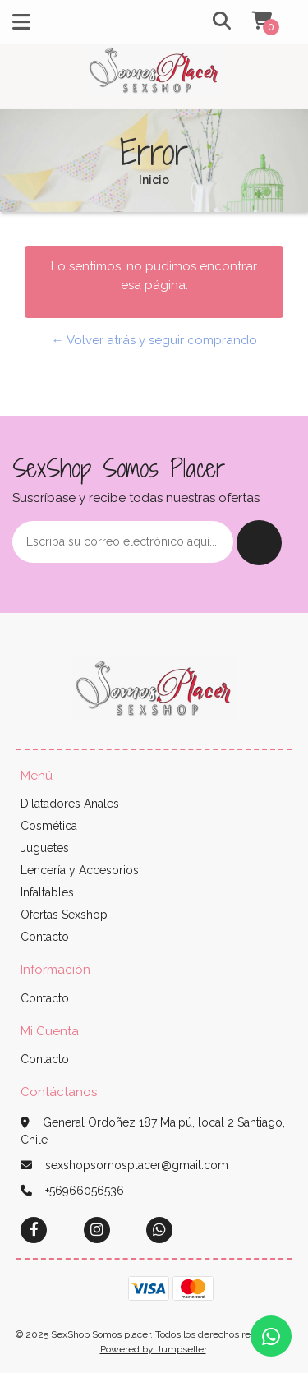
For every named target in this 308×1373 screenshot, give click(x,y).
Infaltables (47, 892)
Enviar (259, 542)
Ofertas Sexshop (64, 914)
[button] (206, 22)
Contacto (45, 936)
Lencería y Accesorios (80, 870)
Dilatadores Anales (70, 803)
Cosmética (49, 825)
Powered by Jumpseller (153, 1349)
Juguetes (45, 848)
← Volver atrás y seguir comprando (154, 340)
